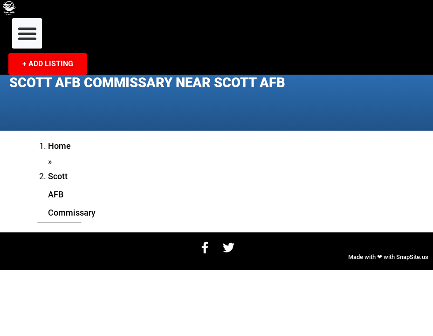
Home (59, 146)
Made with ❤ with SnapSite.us (388, 256)
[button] (27, 33)
